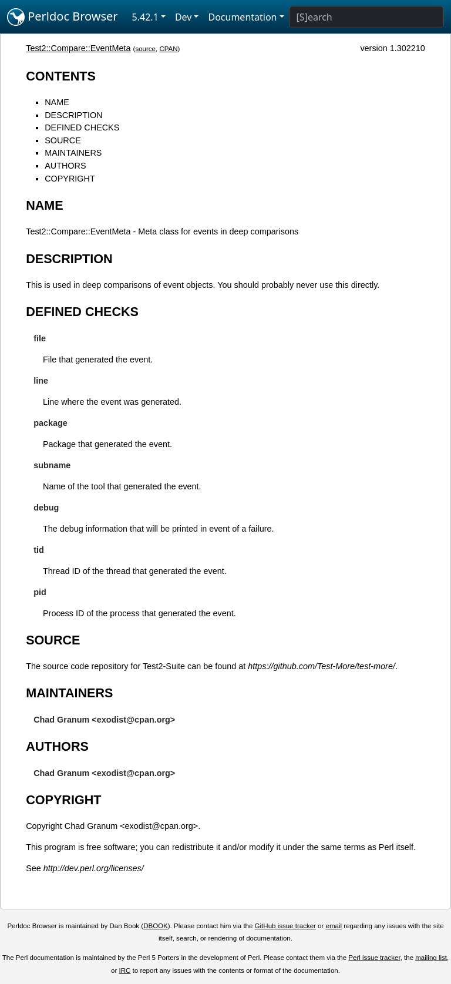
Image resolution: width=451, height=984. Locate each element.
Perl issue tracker (374, 957)
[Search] (366, 17)
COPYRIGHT (70, 178)
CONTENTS (61, 76)
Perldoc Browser (62, 17)
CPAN (168, 48)
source (145, 48)
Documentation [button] (242, 17)
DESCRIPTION (73, 115)
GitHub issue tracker (285, 925)
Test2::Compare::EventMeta (78, 48)
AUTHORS (65, 165)
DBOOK (155, 925)
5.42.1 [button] (145, 17)
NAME (57, 102)
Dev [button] (183, 17)
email (334, 925)
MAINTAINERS (73, 152)
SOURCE (63, 140)
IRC (125, 970)
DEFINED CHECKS (82, 127)
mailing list (431, 957)
